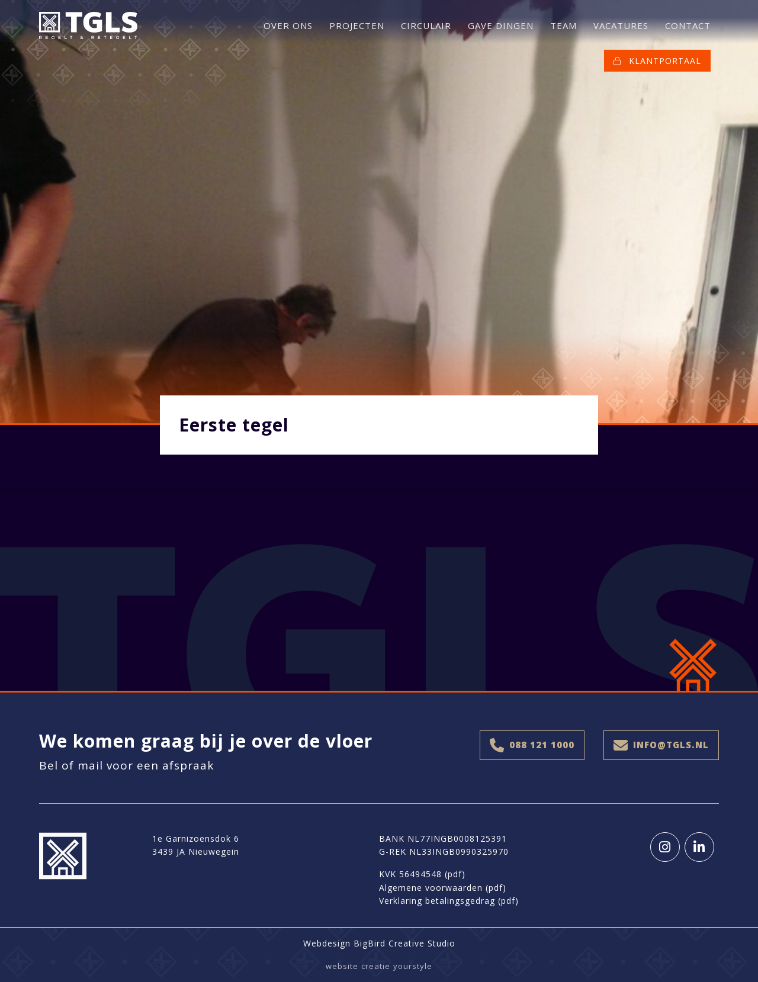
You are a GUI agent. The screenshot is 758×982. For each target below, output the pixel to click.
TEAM (563, 25)
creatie (375, 966)
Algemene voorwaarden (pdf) (442, 887)
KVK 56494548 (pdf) (422, 874)
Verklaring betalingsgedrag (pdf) (449, 900)
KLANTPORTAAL (657, 60)
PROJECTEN (356, 25)
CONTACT (688, 25)
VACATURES (620, 25)
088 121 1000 (532, 745)
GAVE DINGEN (501, 25)
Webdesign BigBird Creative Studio (379, 943)
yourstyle (412, 966)
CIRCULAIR (426, 25)
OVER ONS (288, 25)
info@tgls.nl (661, 745)
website (342, 966)
